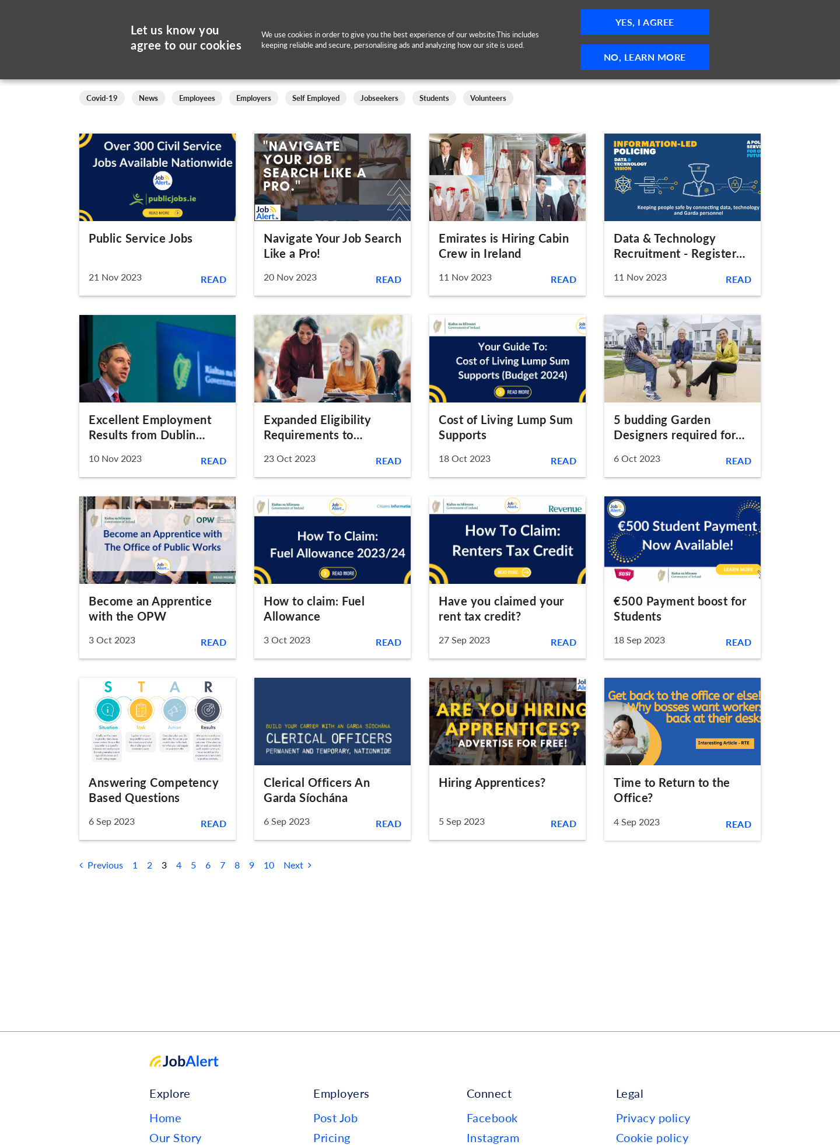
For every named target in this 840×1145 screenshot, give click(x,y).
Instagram (493, 1137)
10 (269, 864)
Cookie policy (652, 1137)
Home (165, 1118)
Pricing (332, 1137)
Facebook (492, 1118)
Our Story (175, 1137)
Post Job (335, 1118)
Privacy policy (653, 1118)
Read (213, 279)
